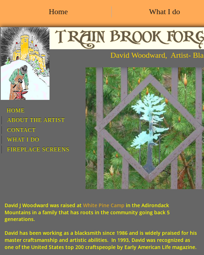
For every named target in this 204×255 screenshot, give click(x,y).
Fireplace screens (38, 149)
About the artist (36, 120)
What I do (164, 11)
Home (58, 11)
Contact (21, 130)
